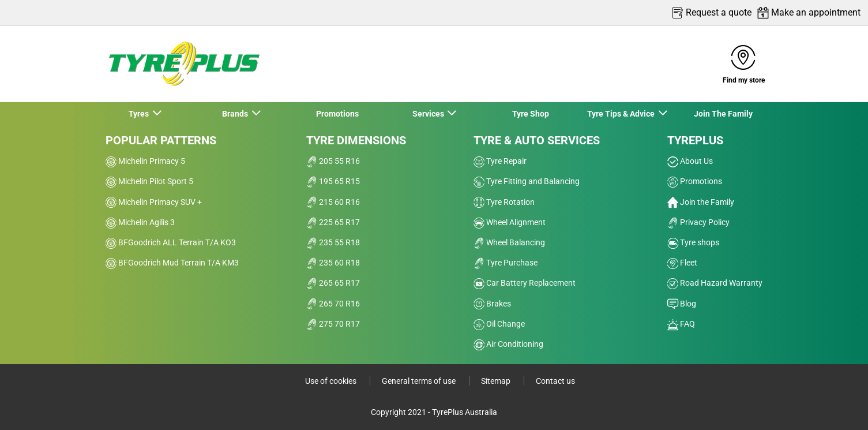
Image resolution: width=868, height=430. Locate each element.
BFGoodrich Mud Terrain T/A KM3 (172, 262)
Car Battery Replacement (525, 282)
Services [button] (429, 113)
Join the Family (700, 202)
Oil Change (499, 323)
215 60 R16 (333, 202)
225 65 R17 (333, 222)
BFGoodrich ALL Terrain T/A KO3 (171, 242)
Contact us (555, 381)
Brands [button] (236, 113)
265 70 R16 (333, 303)
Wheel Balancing (509, 242)
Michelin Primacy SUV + (154, 202)
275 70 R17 (333, 323)
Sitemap (496, 381)
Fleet (682, 262)
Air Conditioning (508, 344)
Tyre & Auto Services (537, 140)
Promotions (337, 113)
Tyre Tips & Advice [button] (621, 113)
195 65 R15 (333, 181)
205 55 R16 (333, 161)
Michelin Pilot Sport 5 (149, 181)
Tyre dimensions (356, 140)
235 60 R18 (333, 262)
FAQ (681, 323)
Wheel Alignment (510, 222)
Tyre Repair (500, 161)
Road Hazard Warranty (714, 282)
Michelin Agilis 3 (140, 222)
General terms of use (419, 381)
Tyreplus (695, 140)
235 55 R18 (333, 242)
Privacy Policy (698, 222)
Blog (681, 303)
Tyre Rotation (504, 202)
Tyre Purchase (506, 262)
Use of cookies (331, 381)
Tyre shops (693, 242)
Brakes (492, 303)
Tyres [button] (140, 113)
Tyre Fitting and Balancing (527, 181)
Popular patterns (161, 140)
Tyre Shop (530, 113)
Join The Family (723, 113)
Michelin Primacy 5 (145, 161)
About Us (690, 161)
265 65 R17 (333, 282)
